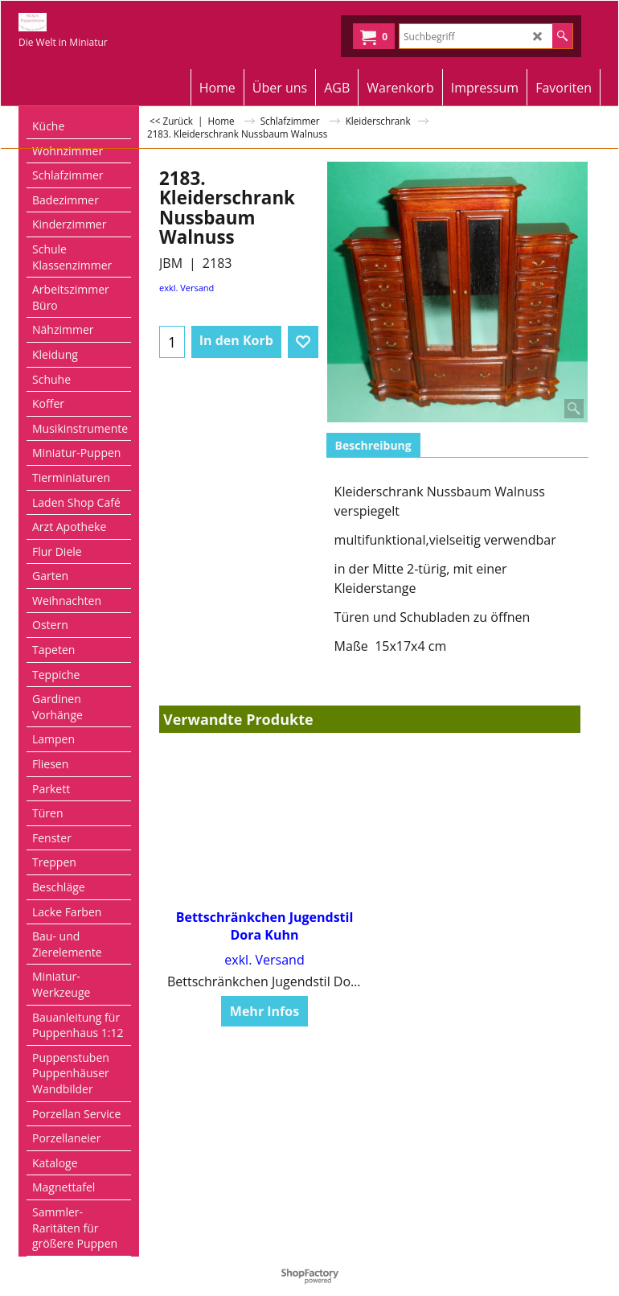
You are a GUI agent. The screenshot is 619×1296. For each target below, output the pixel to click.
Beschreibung (373, 445)
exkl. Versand (186, 288)
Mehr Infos (264, 1012)
